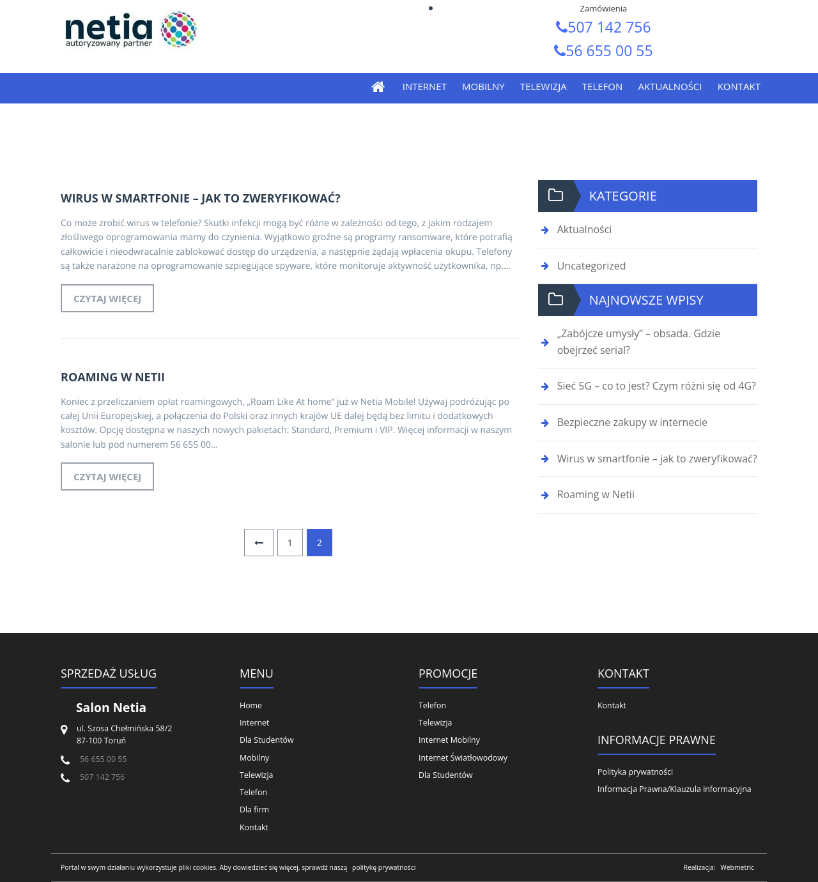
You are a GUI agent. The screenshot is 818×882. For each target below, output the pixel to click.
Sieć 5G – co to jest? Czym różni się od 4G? (656, 386)
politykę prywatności (383, 867)
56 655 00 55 (603, 50)
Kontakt (254, 827)
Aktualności (584, 229)
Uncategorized (591, 266)
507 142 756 (603, 27)
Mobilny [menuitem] (483, 86)
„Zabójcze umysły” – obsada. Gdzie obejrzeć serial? (638, 341)
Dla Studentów (267, 739)
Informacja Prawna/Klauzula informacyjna (675, 789)
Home (251, 705)
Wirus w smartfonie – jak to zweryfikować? (201, 198)
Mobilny (254, 757)
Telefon (253, 792)
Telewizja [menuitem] (543, 86)
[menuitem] (382, 86)
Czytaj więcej (107, 298)
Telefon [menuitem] (602, 86)
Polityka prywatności (635, 771)
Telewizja (256, 775)
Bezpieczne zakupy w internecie (632, 422)
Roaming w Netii (113, 376)
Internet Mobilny (449, 739)
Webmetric (737, 867)
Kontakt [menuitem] (739, 86)
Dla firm (254, 809)
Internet (254, 722)
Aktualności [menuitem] (670, 86)
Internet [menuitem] (425, 86)
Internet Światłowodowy (463, 757)
